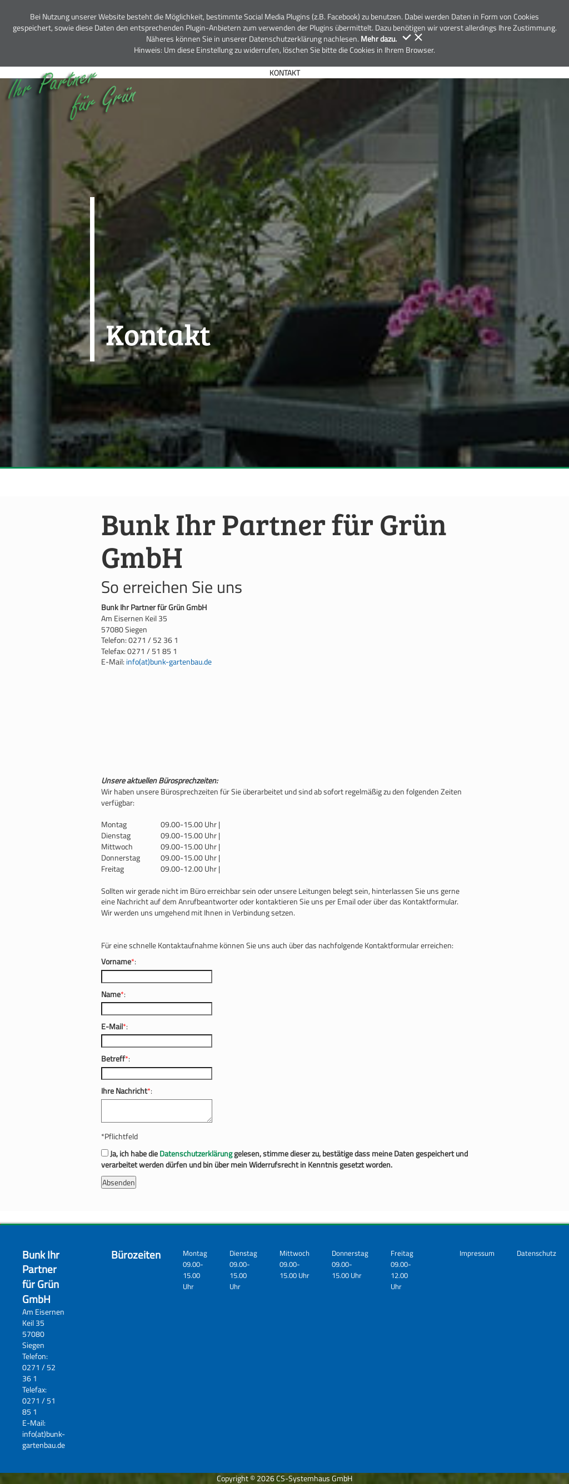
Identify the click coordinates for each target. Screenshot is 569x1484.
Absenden (118, 1182)
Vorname (116, 961)
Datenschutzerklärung (195, 1153)
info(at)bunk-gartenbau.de (169, 661)
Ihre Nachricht (124, 1090)
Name (111, 994)
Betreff (113, 1058)
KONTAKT (284, 72)
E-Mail (112, 1026)
